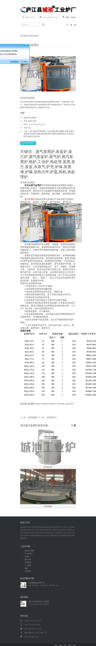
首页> (22, 36)
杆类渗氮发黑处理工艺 (36, 583)
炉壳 (25, 136)
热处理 (60, 133)
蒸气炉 (37, 136)
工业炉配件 (29, 553)
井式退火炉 (51, 417)
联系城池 (28, 571)
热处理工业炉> (28, 36)
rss (75, 25)
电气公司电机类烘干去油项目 (38, 601)
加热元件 (30, 136)
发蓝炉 (71, 133)
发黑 (25, 133)
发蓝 (42, 133)
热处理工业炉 (29, 551)
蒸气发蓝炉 (31, 133)
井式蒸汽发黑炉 (28, 143)
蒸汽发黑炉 (60, 131)
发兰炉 (65, 133)
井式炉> (36, 36)
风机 (54, 131)
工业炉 (49, 131)
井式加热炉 (32, 417)
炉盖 (54, 171)
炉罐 (38, 133)
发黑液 (54, 133)
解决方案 (28, 559)
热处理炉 (47, 133)
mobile (67, 25)
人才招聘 (28, 565)
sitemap (71, 25)
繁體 (67, 17)
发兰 (31, 131)
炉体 (67, 131)
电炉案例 (28, 562)
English (73, 17)
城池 (26, 568)
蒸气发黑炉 (41, 131)
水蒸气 (71, 131)
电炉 (35, 131)
